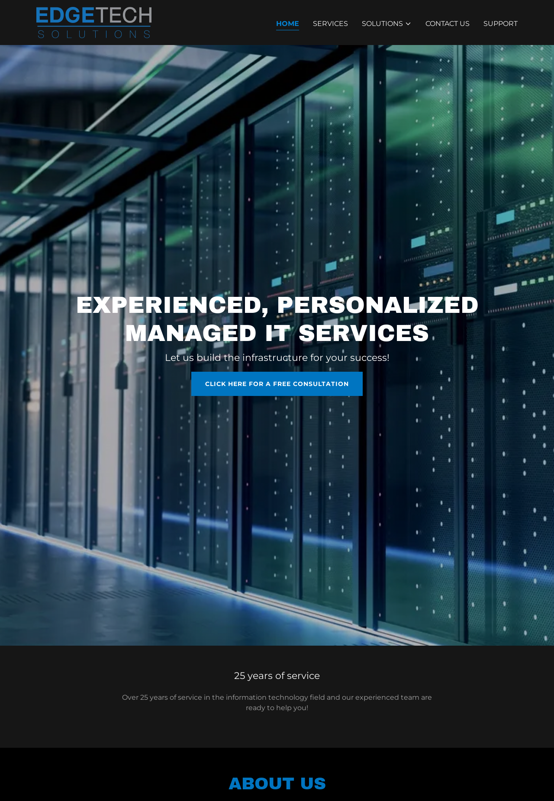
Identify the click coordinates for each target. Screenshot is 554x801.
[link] (93, 22)
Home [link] (287, 23)
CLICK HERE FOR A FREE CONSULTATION (277, 384)
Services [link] (330, 23)
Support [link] (500, 23)
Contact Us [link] (447, 23)
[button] (387, 24)
